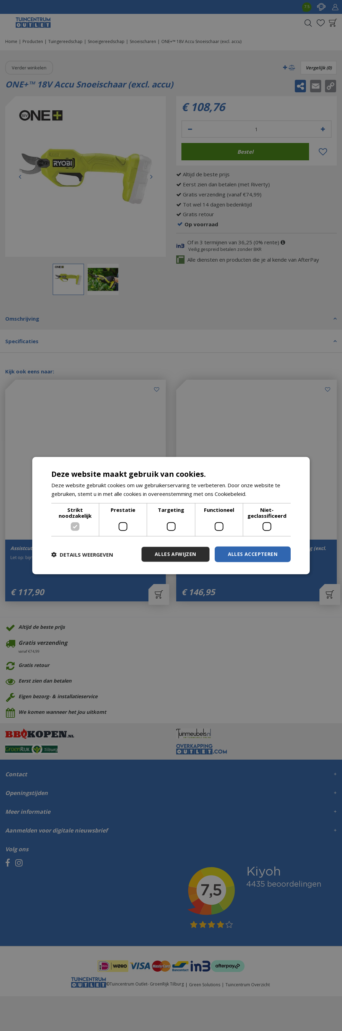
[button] (82, 554)
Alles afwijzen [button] (175, 554)
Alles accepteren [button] (252, 554)
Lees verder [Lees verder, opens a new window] (262, 493)
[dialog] (171, 515)
